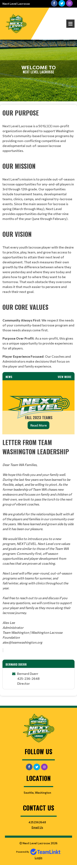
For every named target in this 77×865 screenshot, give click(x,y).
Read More (38, 425)
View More (64, 377)
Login (38, 857)
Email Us (37, 827)
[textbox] (38, 133)
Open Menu (70, 24)
